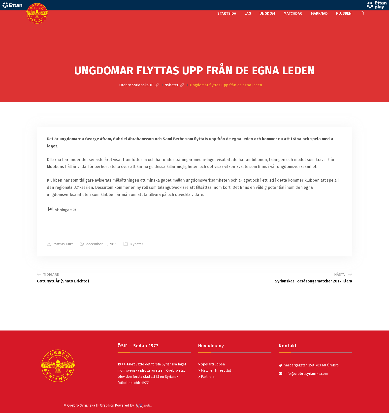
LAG (248, 13)
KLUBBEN (344, 13)
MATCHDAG (293, 13)
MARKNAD (319, 13)
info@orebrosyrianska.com (306, 374)
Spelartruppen (212, 364)
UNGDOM (267, 13)
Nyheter (136, 244)
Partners (206, 377)
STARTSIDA (226, 13)
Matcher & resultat (214, 370)
